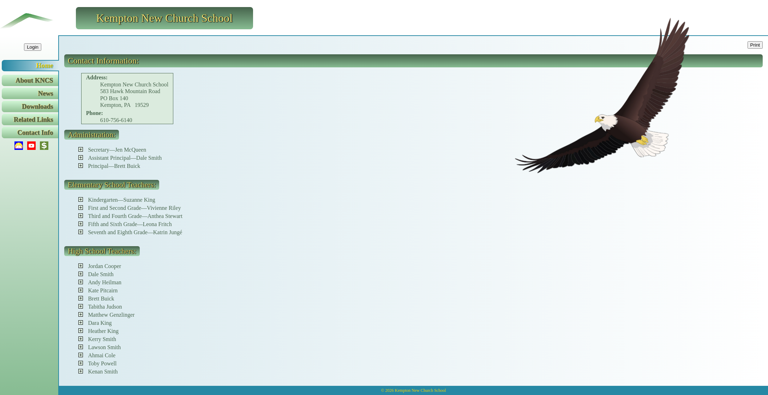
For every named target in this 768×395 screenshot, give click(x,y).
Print (755, 45)
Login (32, 47)
